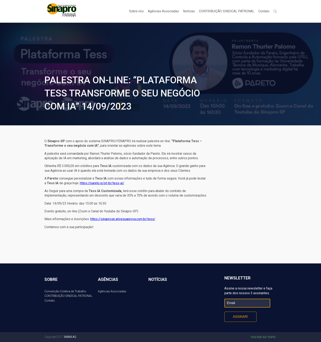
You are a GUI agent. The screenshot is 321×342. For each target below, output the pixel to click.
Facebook (270, 4)
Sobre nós (136, 11)
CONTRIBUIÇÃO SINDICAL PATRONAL (226, 11)
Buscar (275, 11)
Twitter (277, 4)
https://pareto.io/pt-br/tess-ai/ (102, 183)
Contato (263, 11)
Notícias (189, 11)
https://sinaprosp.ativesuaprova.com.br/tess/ (122, 219)
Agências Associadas (163, 11)
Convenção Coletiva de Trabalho (65, 291)
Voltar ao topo (263, 337)
